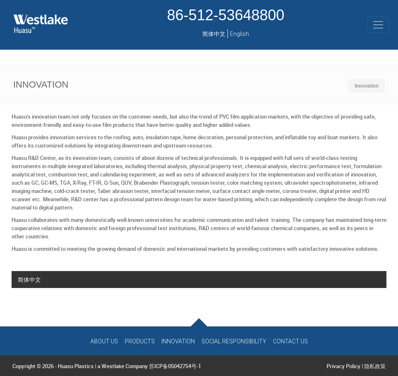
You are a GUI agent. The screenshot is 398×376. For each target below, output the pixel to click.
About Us (104, 341)
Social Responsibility (233, 341)
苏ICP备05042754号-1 (175, 366)
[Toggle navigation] (378, 25)
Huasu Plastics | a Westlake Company (103, 366)
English (239, 34)
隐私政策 (375, 366)
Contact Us (290, 341)
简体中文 (213, 34)
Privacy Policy (343, 366)
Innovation (178, 341)
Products (140, 341)
